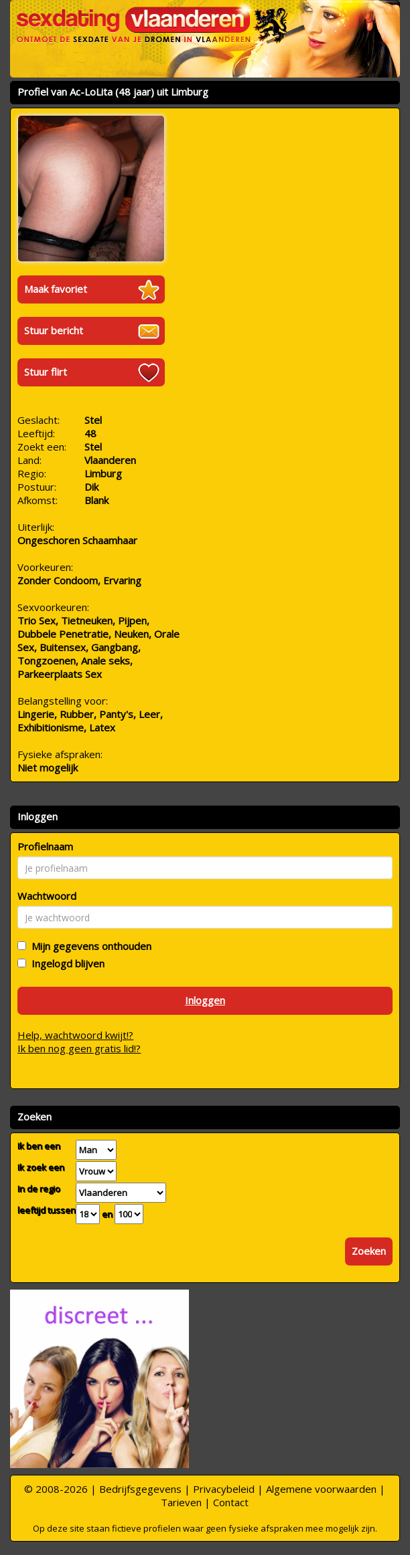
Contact (231, 1502)
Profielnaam (45, 846)
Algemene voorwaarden (321, 1489)
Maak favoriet (55, 288)
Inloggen (205, 1000)
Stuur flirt (45, 371)
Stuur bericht (53, 330)
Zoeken (369, 1251)
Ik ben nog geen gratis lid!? (79, 1048)
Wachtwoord (46, 896)
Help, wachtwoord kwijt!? (75, 1035)
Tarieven (181, 1502)
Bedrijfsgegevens (140, 1489)
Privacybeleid (224, 1489)
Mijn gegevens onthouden (88, 946)
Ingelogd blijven (65, 963)
